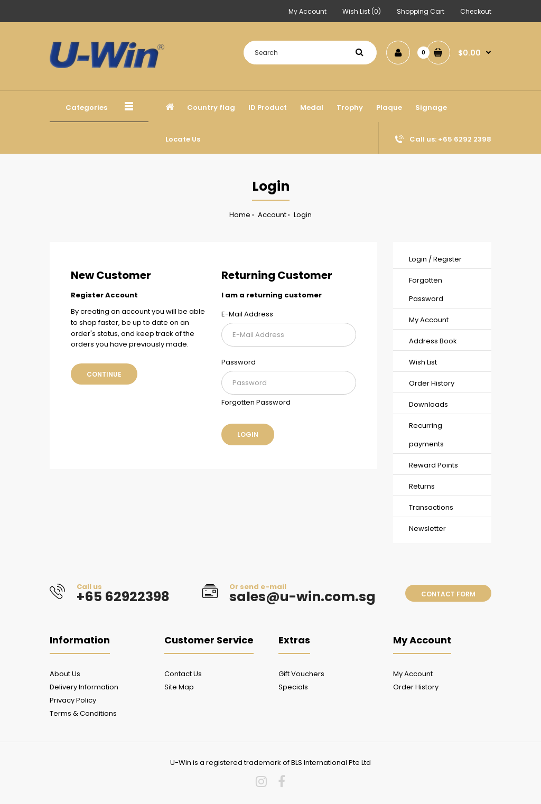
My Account (307, 11)
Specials (293, 687)
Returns (422, 486)
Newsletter (427, 528)
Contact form (448, 594)
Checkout (475, 11)
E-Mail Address (247, 314)
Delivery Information (84, 687)
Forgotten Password (256, 402)
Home (239, 215)
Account (271, 215)
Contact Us (183, 674)
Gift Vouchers (301, 674)
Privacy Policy (73, 700)
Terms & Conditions (83, 713)
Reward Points (433, 465)
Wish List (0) (361, 11)
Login (302, 215)
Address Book (433, 341)
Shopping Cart (420, 11)
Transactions (431, 507)
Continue (104, 374)
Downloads (428, 404)
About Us (65, 674)
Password (238, 362)
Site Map (179, 687)
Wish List (423, 362)
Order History (431, 383)
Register (447, 259)
